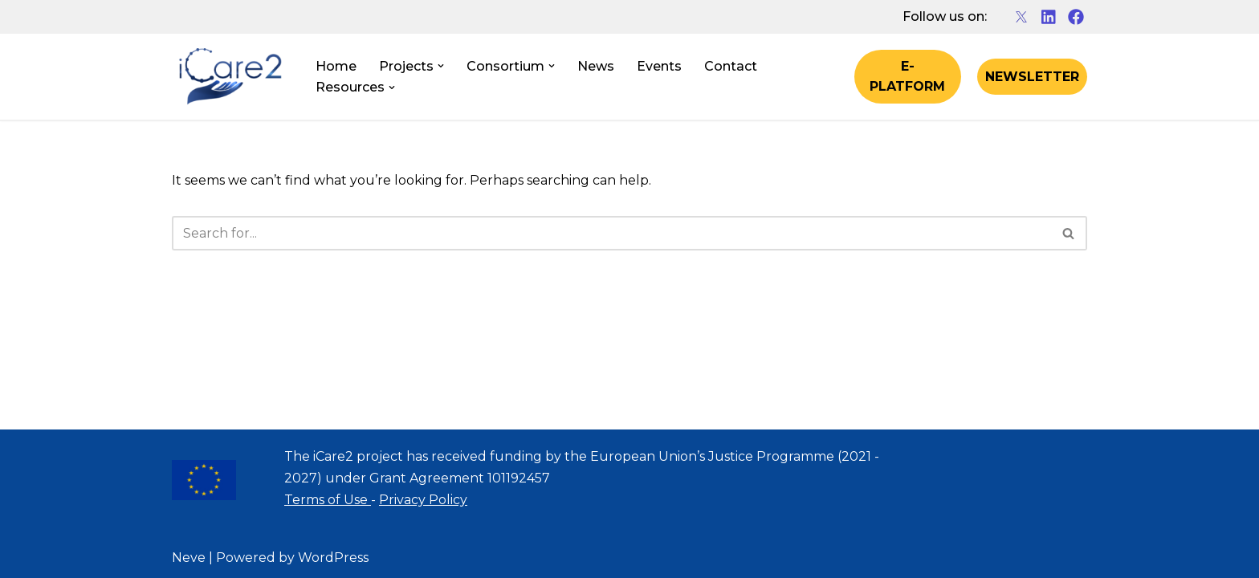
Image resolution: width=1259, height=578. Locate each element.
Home (336, 66)
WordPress (333, 557)
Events (659, 66)
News (595, 66)
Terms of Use (327, 499)
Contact (730, 66)
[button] (441, 66)
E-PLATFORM (907, 77)
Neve (189, 557)
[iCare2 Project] (230, 77)
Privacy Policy (423, 499)
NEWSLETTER (1032, 76)
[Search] (611, 233)
